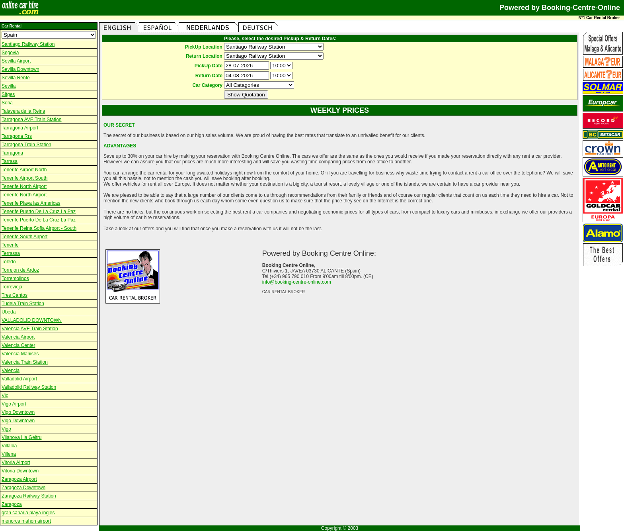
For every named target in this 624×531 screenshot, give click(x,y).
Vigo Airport (14, 404)
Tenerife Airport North (24, 169)
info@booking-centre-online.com (296, 282)
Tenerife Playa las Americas (31, 203)
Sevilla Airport (16, 61)
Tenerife (10, 245)
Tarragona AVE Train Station (32, 119)
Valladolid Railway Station (29, 387)
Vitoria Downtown (20, 471)
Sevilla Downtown (20, 69)
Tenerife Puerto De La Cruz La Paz (39, 211)
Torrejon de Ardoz (20, 270)
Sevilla (9, 86)
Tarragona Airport (20, 128)
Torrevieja (12, 287)
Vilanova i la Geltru (22, 437)
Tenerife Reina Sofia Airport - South (39, 228)
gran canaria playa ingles (28, 512)
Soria (7, 103)
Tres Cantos (14, 295)
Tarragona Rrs (17, 136)
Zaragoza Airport (19, 479)
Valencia (11, 370)
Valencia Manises (20, 354)
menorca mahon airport (26, 521)
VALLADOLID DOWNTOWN (32, 320)
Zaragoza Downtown (23, 487)
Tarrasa (10, 161)
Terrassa (11, 253)
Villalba (9, 446)
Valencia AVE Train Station (30, 328)
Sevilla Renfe (16, 77)
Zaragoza (12, 504)
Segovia (10, 52)
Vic (5, 395)
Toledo (9, 262)
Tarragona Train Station (26, 144)
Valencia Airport (18, 337)
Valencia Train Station (25, 362)
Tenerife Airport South (24, 178)
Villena (9, 454)
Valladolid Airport (19, 379)
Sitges (8, 94)
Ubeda (9, 312)
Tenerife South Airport (24, 236)
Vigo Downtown (18, 412)
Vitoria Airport (16, 462)
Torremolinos (15, 278)
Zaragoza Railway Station (29, 496)
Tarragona (12, 153)
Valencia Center (18, 345)
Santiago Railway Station (28, 44)
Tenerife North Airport (24, 186)
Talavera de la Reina (23, 111)
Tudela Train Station (23, 303)
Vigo (6, 429)
